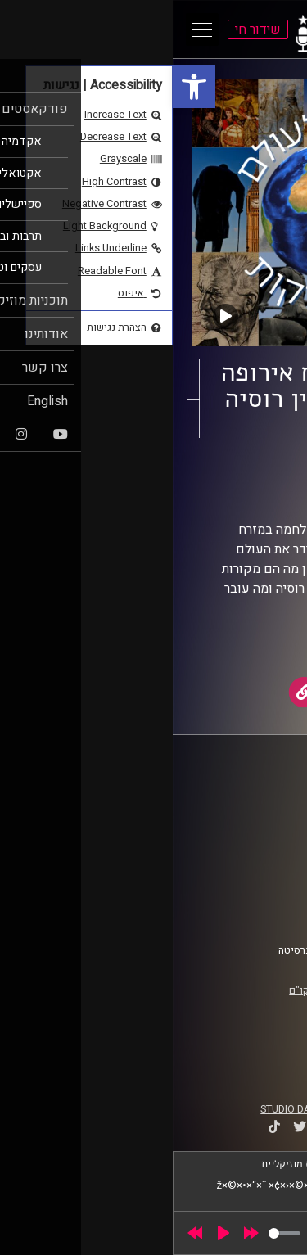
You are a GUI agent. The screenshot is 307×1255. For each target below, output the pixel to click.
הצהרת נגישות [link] (248, 895)
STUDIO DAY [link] (115, 1109)
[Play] (51, 1233)
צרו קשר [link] (261, 911)
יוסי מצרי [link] (197, 491)
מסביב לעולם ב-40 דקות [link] (192, 475)
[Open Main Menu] (29, 29)
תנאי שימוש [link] (253, 880)
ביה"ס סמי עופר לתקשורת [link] (223, 799)
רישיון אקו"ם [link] (143, 989)
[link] (21, 86)
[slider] (112, 1233)
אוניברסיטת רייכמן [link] (238, 814)
